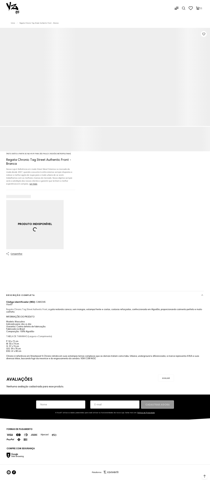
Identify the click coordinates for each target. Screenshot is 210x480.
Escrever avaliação (166, 378)
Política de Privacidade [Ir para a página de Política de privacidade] (146, 413)
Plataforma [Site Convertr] (105, 472)
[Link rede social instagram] (9, 472)
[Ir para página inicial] (13, 23)
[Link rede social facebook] (14, 472)
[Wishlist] (190, 8)
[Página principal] (9, 8)
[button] (205, 476)
